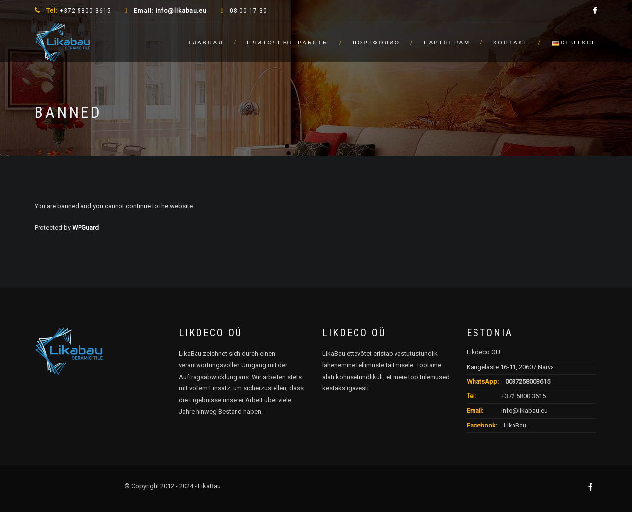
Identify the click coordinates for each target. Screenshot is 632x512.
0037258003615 (527, 381)
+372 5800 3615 (523, 396)
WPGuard (85, 227)
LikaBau (514, 425)
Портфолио (376, 42)
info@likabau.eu (181, 10)
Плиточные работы (288, 42)
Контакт (510, 42)
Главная (206, 42)
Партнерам (447, 42)
